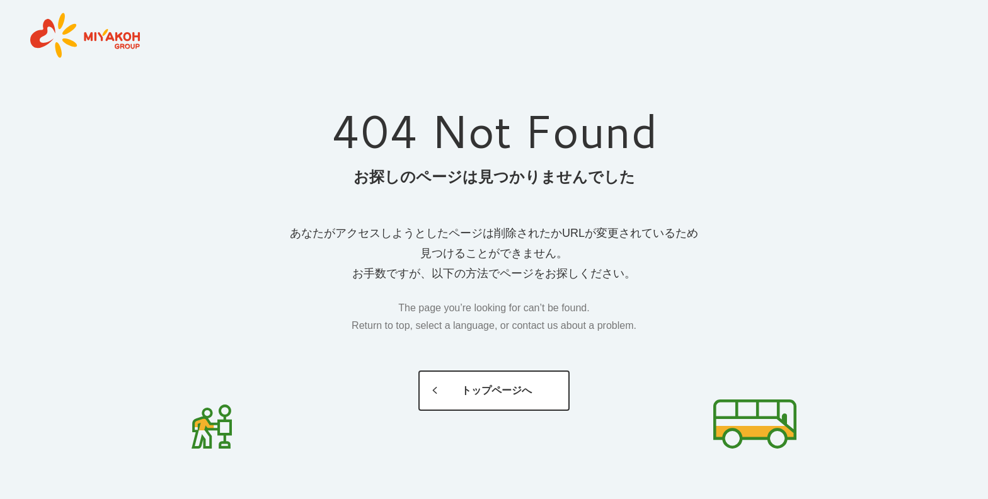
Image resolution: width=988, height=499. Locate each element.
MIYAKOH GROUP (85, 36)
